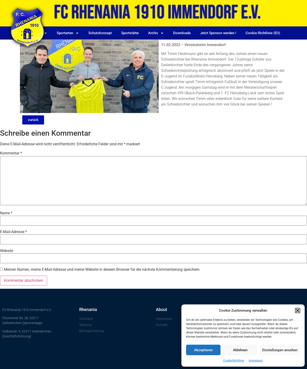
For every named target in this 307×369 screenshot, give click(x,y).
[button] (297, 310)
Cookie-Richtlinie (233, 360)
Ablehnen (240, 350)
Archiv (156, 33)
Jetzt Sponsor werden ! (218, 33)
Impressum (256, 360)
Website (6, 251)
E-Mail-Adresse (13, 232)
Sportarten (68, 33)
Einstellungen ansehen (279, 350)
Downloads (182, 33)
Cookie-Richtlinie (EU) (263, 33)
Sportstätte (130, 33)
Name (6, 213)
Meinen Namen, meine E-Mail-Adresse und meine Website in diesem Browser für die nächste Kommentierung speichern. (102, 269)
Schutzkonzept (100, 33)
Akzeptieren (203, 350)
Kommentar (11, 153)
